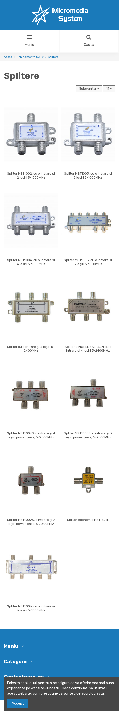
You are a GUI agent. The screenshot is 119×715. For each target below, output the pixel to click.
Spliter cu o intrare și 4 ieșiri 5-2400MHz (31, 349)
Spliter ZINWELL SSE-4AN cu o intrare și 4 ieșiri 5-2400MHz (88, 349)
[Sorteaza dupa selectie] (89, 89)
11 (109, 89)
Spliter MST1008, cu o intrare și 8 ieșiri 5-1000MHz (88, 262)
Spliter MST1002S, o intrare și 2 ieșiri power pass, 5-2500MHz (31, 522)
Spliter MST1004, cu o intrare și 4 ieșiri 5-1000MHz (31, 262)
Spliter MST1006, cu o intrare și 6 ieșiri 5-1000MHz (31, 608)
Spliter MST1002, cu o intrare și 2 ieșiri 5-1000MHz (31, 175)
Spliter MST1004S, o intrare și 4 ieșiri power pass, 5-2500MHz (31, 435)
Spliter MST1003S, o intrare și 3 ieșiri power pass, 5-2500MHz (88, 435)
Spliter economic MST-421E (88, 520)
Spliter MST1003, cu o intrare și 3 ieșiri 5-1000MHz (88, 175)
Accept (18, 703)
